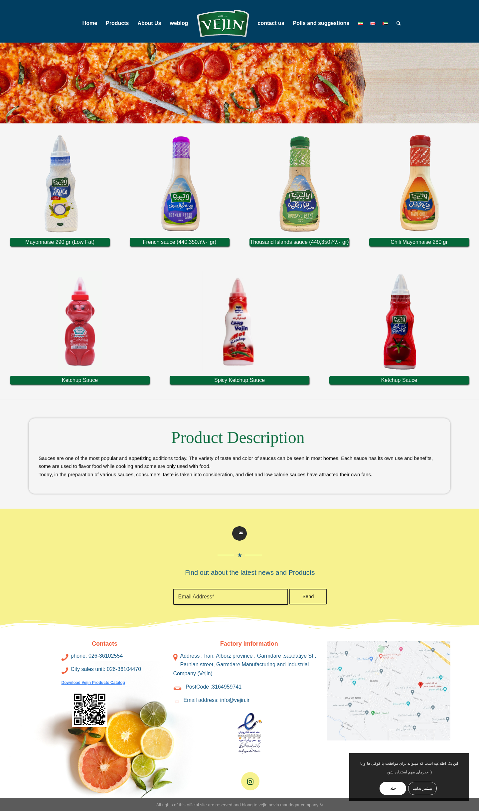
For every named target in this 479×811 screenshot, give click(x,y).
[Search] (396, 23)
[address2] (388, 691)
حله (393, 788)
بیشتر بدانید (422, 788)
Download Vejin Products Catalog (93, 682)
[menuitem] (89, 23)
